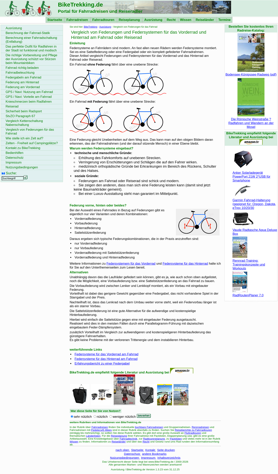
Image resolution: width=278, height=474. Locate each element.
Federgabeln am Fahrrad (23, 77)
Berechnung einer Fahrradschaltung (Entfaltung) (31, 39)
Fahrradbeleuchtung (20, 72)
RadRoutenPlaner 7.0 (248, 293)
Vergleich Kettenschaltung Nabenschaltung (24, 123)
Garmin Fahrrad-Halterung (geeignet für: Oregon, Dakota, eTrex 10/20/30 (254, 202)
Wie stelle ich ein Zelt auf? (24, 138)
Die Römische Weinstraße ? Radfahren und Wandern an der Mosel (251, 121)
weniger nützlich (124, 417)
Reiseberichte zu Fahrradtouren (193, 430)
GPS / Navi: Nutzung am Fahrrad (29, 92)
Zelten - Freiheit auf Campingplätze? (32, 143)
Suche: (11, 173)
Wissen (186, 20)
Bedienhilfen (14, 153)
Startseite (55, 20)
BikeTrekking (90, 27)
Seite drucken (166, 450)
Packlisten (176, 438)
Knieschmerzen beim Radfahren (29, 101)
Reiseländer (205, 20)
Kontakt (150, 450)
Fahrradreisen (77, 20)
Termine (224, 20)
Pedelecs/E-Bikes (101, 430)
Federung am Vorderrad (23, 87)
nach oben (123, 450)
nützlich (102, 417)
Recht (172, 20)
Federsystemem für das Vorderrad (131, 263)
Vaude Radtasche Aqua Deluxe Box (254, 230)
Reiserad (12, 106)
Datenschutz (132, 453)
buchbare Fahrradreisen (149, 427)
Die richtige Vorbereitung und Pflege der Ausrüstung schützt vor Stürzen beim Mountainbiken (31, 59)
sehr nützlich (83, 417)
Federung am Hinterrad (22, 82)
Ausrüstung (153, 20)
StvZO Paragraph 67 (20, 116)
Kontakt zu (23, 148)
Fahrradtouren (103, 20)
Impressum (148, 457)
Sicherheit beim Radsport (24, 111)
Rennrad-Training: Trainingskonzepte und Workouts (248, 262)
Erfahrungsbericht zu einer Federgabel (102, 363)
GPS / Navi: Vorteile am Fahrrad (29, 97)
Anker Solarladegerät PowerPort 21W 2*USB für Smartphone (251, 174)
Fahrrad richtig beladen (22, 68)
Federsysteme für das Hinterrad (185, 263)
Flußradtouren (193, 432)
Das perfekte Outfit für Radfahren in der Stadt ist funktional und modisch (31, 48)
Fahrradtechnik (128, 438)
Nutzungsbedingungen (125, 457)
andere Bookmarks (154, 453)
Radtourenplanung (154, 438)
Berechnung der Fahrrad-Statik (28, 33)
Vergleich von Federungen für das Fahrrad (30, 131)
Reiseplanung (130, 20)
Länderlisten (93, 435)
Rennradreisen (200, 427)
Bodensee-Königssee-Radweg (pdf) (251, 72)
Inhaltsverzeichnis (168, 457)
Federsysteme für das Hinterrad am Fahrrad (106, 359)
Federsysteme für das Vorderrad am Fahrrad (106, 354)
